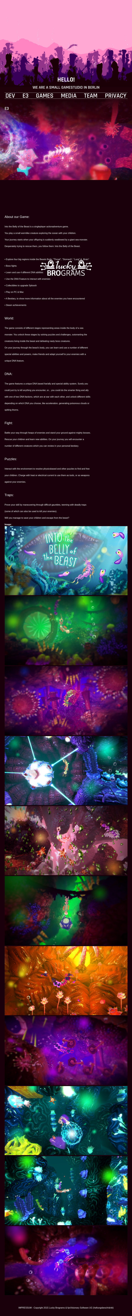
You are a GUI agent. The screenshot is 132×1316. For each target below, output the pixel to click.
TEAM (90, 96)
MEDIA (69, 96)
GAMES (44, 96)
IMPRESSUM (25, 1308)
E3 (26, 96)
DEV (10, 96)
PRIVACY (115, 96)
